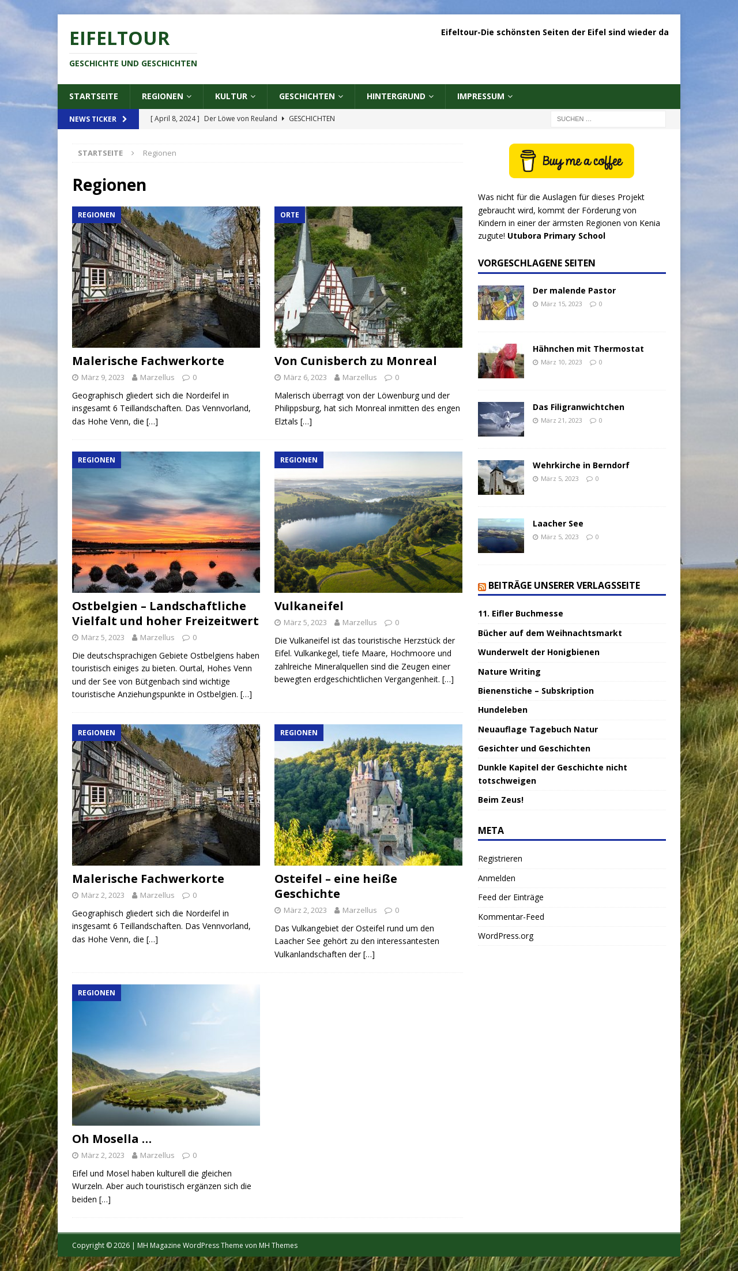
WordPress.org (505, 935)
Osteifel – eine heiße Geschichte (335, 886)
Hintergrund (396, 96)
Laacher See (558, 523)
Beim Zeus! (501, 799)
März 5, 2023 (103, 637)
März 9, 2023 (103, 377)
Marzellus (157, 377)
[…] (152, 421)
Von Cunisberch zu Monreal (355, 360)
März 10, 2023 (561, 362)
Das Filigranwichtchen (578, 406)
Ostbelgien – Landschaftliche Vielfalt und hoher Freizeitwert (165, 613)
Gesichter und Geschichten (534, 748)
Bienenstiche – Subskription (536, 690)
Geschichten (307, 96)
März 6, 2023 (305, 377)
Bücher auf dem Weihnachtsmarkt (550, 632)
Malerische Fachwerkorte (148, 360)
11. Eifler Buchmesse (520, 613)
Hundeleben (503, 709)
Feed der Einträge (511, 897)
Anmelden (496, 878)
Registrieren (500, 858)
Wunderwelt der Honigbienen (539, 651)
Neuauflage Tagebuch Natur (538, 729)
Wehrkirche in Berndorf (581, 465)
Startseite (93, 96)
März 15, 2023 (561, 303)
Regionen (162, 96)
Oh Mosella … (112, 1138)
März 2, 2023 (103, 895)
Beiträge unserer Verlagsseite (564, 585)
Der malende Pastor (574, 290)
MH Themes (278, 1245)
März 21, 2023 (561, 420)
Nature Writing (509, 671)
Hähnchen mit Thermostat (588, 348)
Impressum (480, 96)
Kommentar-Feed (511, 916)
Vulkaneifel (309, 606)
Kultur (231, 96)
